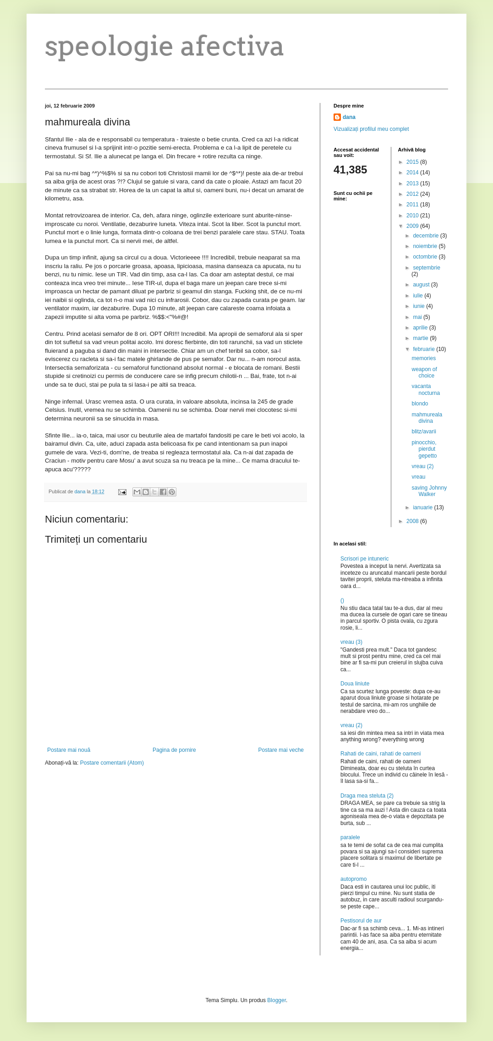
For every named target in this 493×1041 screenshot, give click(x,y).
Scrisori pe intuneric (364, 559)
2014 (413, 172)
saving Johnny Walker (429, 491)
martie (421, 338)
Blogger (276, 1000)
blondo (419, 403)
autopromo (353, 879)
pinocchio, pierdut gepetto (424, 449)
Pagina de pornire (174, 750)
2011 (413, 204)
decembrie (426, 235)
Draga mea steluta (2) (367, 796)
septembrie (426, 267)
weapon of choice (424, 372)
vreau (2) (422, 466)
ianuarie (423, 507)
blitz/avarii (423, 431)
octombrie (425, 257)
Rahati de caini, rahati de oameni (380, 753)
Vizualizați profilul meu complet (371, 129)
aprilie (421, 327)
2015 (413, 162)
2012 (413, 194)
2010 (413, 215)
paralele (350, 837)
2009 (413, 226)
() (342, 600)
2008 (413, 521)
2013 (413, 183)
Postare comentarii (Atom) (112, 763)
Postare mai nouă (68, 750)
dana (349, 117)
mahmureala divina (426, 417)
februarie (424, 349)
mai (418, 317)
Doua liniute (354, 683)
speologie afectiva (165, 45)
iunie (419, 306)
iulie (418, 295)
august (422, 284)
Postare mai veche (281, 750)
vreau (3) (351, 642)
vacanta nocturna (425, 389)
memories (423, 358)
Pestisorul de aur (361, 920)
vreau (418, 477)
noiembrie (425, 246)
